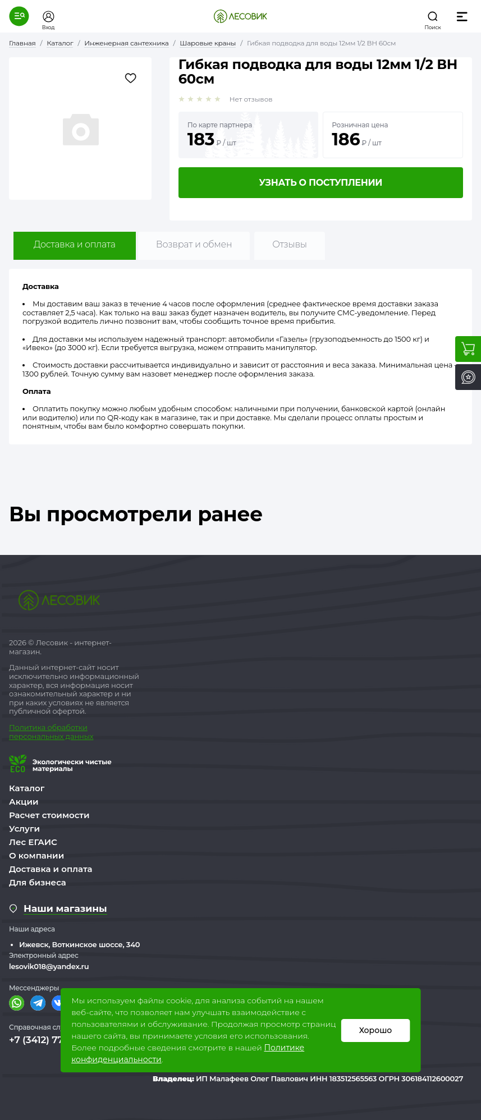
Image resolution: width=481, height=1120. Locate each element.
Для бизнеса (37, 882)
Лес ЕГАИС (33, 842)
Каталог (26, 788)
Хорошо (375, 1030)
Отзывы (289, 244)
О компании (36, 855)
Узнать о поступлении (320, 182)
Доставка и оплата (75, 244)
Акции (23, 801)
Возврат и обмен (194, 244)
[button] (19, 16)
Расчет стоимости (49, 815)
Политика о (30, 727)
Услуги (24, 828)
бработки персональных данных (51, 732)
